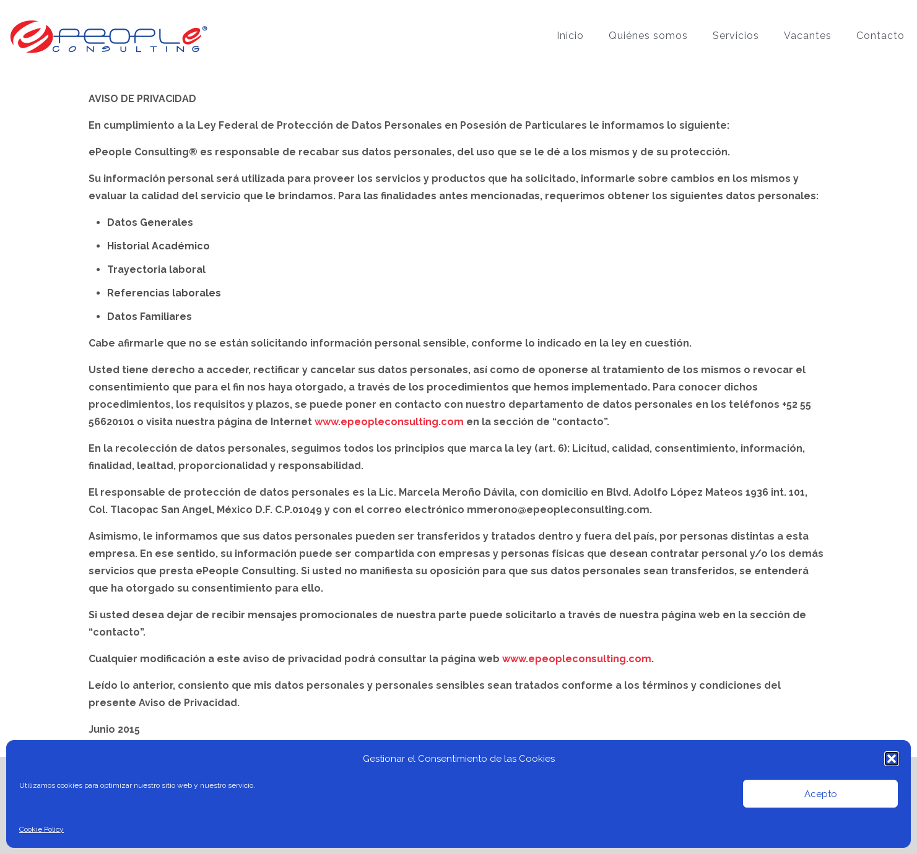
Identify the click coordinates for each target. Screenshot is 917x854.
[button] (891, 759)
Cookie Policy (41, 829)
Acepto (820, 794)
